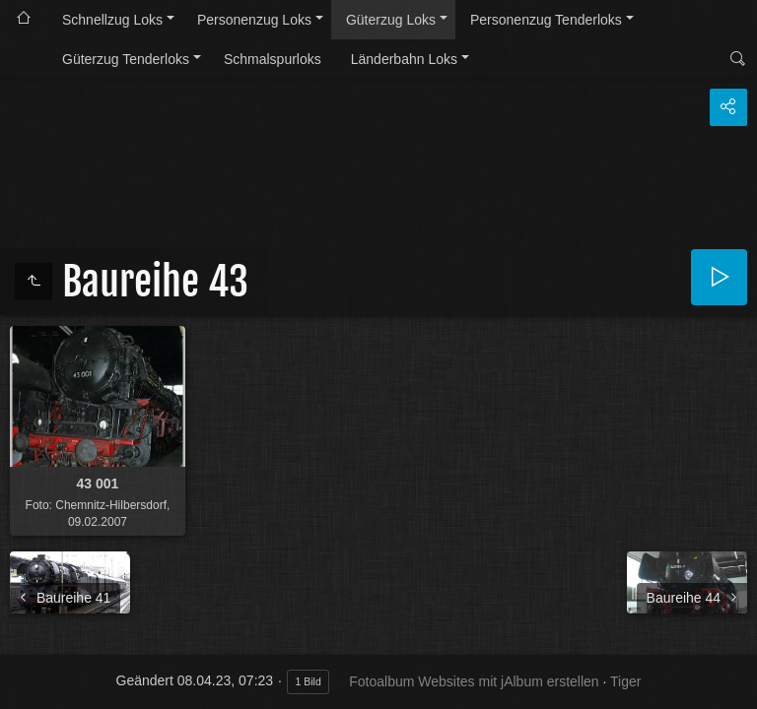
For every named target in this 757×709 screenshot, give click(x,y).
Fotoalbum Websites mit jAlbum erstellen (473, 681)
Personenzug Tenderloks (546, 20)
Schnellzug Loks (112, 20)
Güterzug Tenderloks (125, 59)
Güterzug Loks (391, 20)
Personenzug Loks (254, 20)
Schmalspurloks (272, 59)
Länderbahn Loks (404, 59)
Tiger (625, 681)
